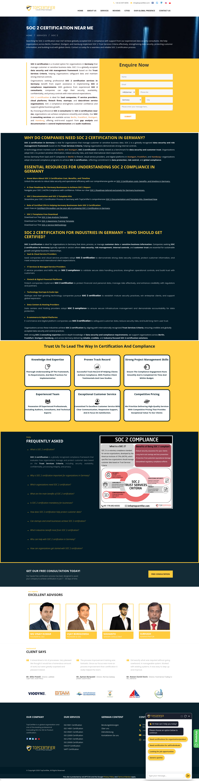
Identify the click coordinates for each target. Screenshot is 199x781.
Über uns (105, 728)
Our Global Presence (144, 10)
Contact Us (164, 10)
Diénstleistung (107, 732)
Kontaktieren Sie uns (110, 735)
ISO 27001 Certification (73, 739)
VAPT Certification (71, 749)
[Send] (188, 775)
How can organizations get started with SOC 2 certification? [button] (55, 548)
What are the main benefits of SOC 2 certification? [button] (50, 494)
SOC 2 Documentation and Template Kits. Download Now (131, 199)
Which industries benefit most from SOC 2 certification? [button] (53, 530)
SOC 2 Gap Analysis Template (55, 217)
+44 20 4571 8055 (121, 3)
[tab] (62, 451)
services (104, 10)
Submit (127, 116)
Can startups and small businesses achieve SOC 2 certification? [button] (56, 521)
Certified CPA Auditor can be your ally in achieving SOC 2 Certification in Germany (73, 208)
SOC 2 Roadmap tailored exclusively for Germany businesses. (117, 190)
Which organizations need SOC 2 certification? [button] (49, 485)
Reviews (116, 10)
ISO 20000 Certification (73, 742)
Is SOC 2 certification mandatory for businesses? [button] (50, 503)
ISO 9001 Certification (73, 725)
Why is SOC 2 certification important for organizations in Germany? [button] (58, 476)
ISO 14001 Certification (73, 728)
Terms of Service (124, 777)
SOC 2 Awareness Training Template (58, 221)
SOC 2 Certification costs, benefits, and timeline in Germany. (143, 181)
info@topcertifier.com (140, 3)
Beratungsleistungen (110, 725)
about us (91, 10)
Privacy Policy (108, 777)
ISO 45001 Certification (73, 732)
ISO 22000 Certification (73, 735)
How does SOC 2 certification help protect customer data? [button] (54, 512)
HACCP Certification (72, 746)
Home (80, 10)
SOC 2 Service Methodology (54, 225)
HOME (29, 35)
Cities (127, 10)
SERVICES (42, 35)
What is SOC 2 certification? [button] (41, 449)
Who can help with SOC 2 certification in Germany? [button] (51, 539)
